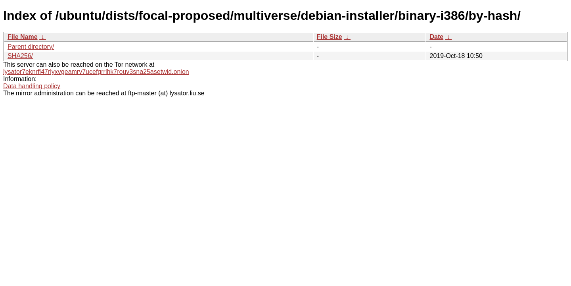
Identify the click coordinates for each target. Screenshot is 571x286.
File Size (329, 36)
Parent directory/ (31, 46)
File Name (23, 36)
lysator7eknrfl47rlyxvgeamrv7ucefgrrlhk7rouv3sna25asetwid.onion (96, 71)
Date (436, 36)
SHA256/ (20, 55)
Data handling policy (31, 86)
